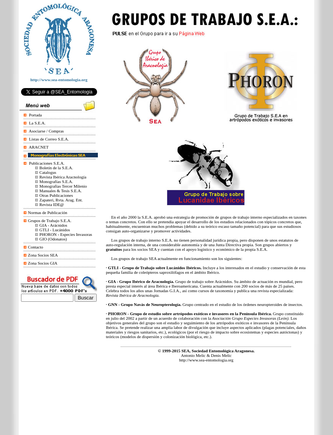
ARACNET (39, 147)
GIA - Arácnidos (53, 225)
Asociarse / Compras (46, 131)
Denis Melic (221, 355)
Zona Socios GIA (42, 263)
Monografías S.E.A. (56, 181)
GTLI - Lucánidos (54, 229)
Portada (35, 115)
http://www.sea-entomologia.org (206, 360)
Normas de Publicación (47, 212)
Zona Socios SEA (43, 255)
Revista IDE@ (51, 204)
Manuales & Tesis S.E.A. (60, 190)
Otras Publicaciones (56, 195)
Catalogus (47, 172)
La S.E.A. (37, 123)
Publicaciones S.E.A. (47, 163)
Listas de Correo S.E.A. (49, 139)
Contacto (35, 247)
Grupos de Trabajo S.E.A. (49, 220)
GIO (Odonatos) (53, 239)
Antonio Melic (193, 355)
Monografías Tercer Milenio (63, 186)
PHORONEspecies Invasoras (65, 234)
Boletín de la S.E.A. (56, 167)
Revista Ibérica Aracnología (62, 177)
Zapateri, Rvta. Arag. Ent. (61, 200)
